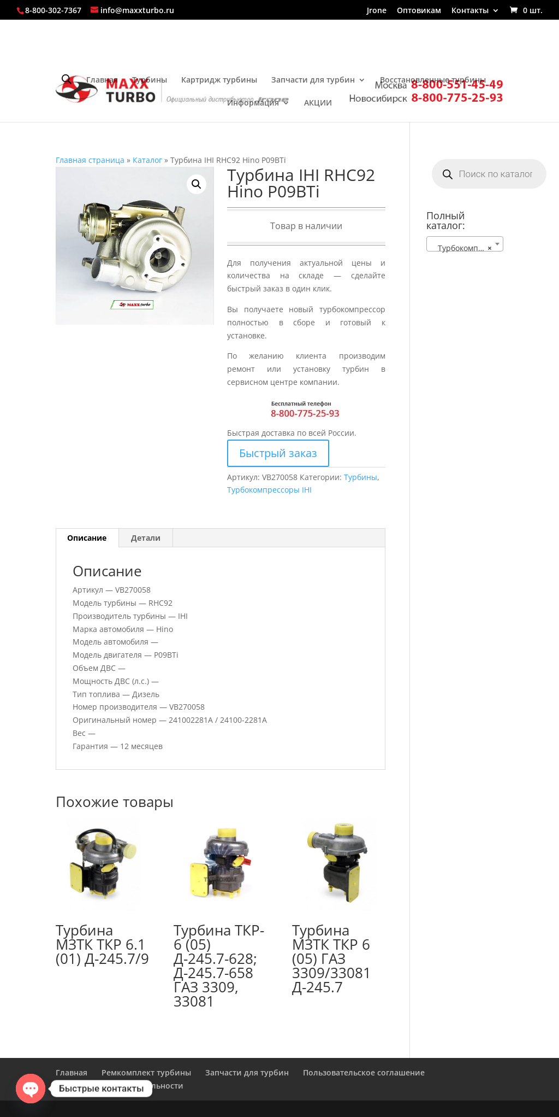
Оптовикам (419, 11)
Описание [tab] (86, 538)
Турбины (149, 80)
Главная (102, 80)
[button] (196, 184)
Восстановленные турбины (433, 80)
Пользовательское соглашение (364, 1072)
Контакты (470, 11)
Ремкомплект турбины (146, 1072)
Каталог (147, 160)
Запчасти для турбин (313, 80)
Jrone (376, 11)
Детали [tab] (145, 538)
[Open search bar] (66, 79)
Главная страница (90, 160)
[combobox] (464, 244)
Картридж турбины (219, 80)
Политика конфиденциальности (119, 1085)
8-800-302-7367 (53, 10)
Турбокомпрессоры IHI (269, 489)
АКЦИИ (318, 103)
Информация (253, 103)
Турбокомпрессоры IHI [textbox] (467, 248)
